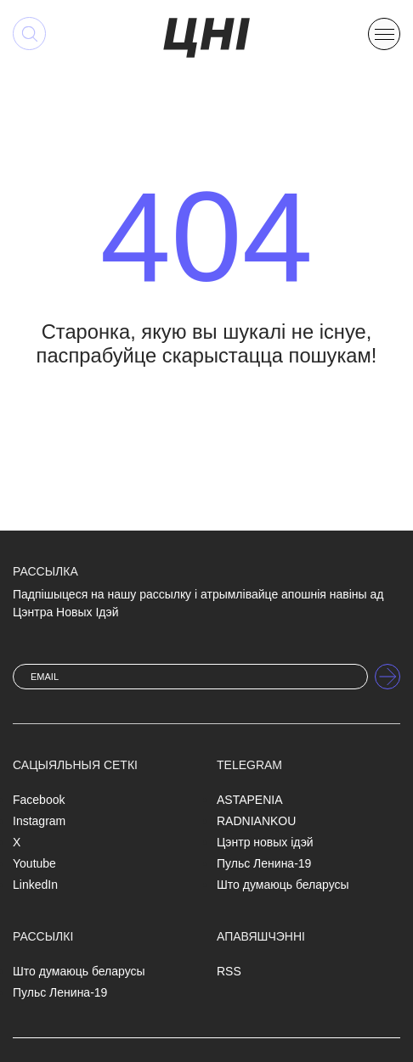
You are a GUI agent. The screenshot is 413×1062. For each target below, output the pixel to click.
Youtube (34, 863)
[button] (384, 32)
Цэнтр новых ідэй (265, 842)
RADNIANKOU (256, 821)
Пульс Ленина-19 (264, 863)
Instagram (39, 821)
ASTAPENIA (250, 799)
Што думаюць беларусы (283, 884)
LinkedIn (35, 884)
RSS (229, 971)
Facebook (39, 799)
